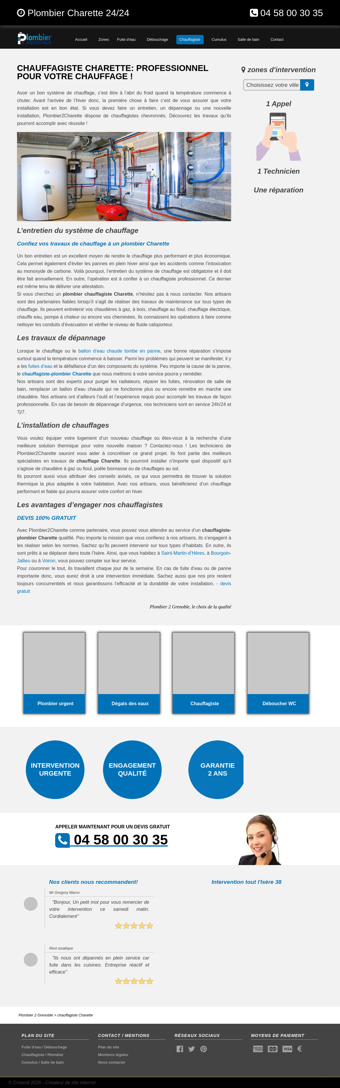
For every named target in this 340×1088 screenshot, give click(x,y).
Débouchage (55, 1047)
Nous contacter (111, 1062)
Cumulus (30, 1062)
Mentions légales (113, 1055)
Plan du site (108, 1047)
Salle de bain (52, 1062)
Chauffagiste (33, 1055)
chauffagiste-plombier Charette (56, 373)
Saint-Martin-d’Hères (182, 553)
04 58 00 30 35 (292, 13)
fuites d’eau (40, 366)
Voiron (48, 560)
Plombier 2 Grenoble (35, 1015)
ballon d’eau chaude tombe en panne (119, 350)
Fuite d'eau (31, 1047)
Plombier (56, 1055)
